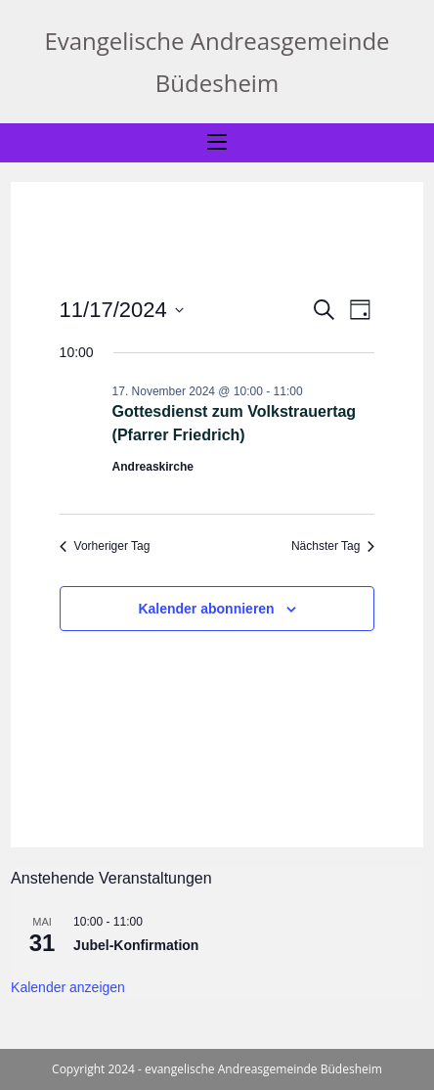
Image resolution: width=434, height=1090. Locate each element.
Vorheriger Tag (105, 546)
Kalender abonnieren (206, 608)
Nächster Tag (332, 546)
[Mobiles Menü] (217, 142)
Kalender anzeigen (68, 987)
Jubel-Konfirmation (135, 945)
